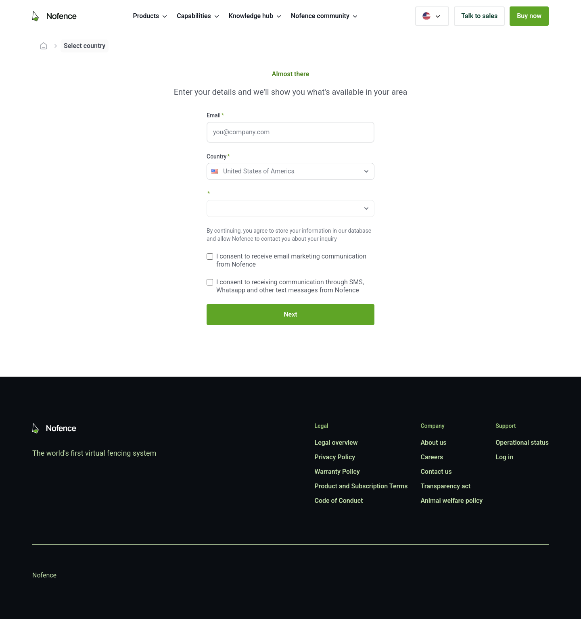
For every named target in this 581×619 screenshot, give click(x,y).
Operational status (522, 442)
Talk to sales (479, 16)
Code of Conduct (338, 500)
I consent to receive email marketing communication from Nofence (291, 260)
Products (151, 16)
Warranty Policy (336, 471)
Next (290, 314)
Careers (431, 457)
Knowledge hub (256, 16)
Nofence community (325, 16)
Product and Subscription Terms (361, 486)
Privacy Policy (334, 457)
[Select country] (432, 16)
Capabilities (198, 16)
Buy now (529, 16)
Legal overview (335, 442)
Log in (504, 457)
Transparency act (445, 486)
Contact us (435, 471)
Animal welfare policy (451, 500)
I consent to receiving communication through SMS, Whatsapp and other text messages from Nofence (290, 286)
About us (433, 442)
